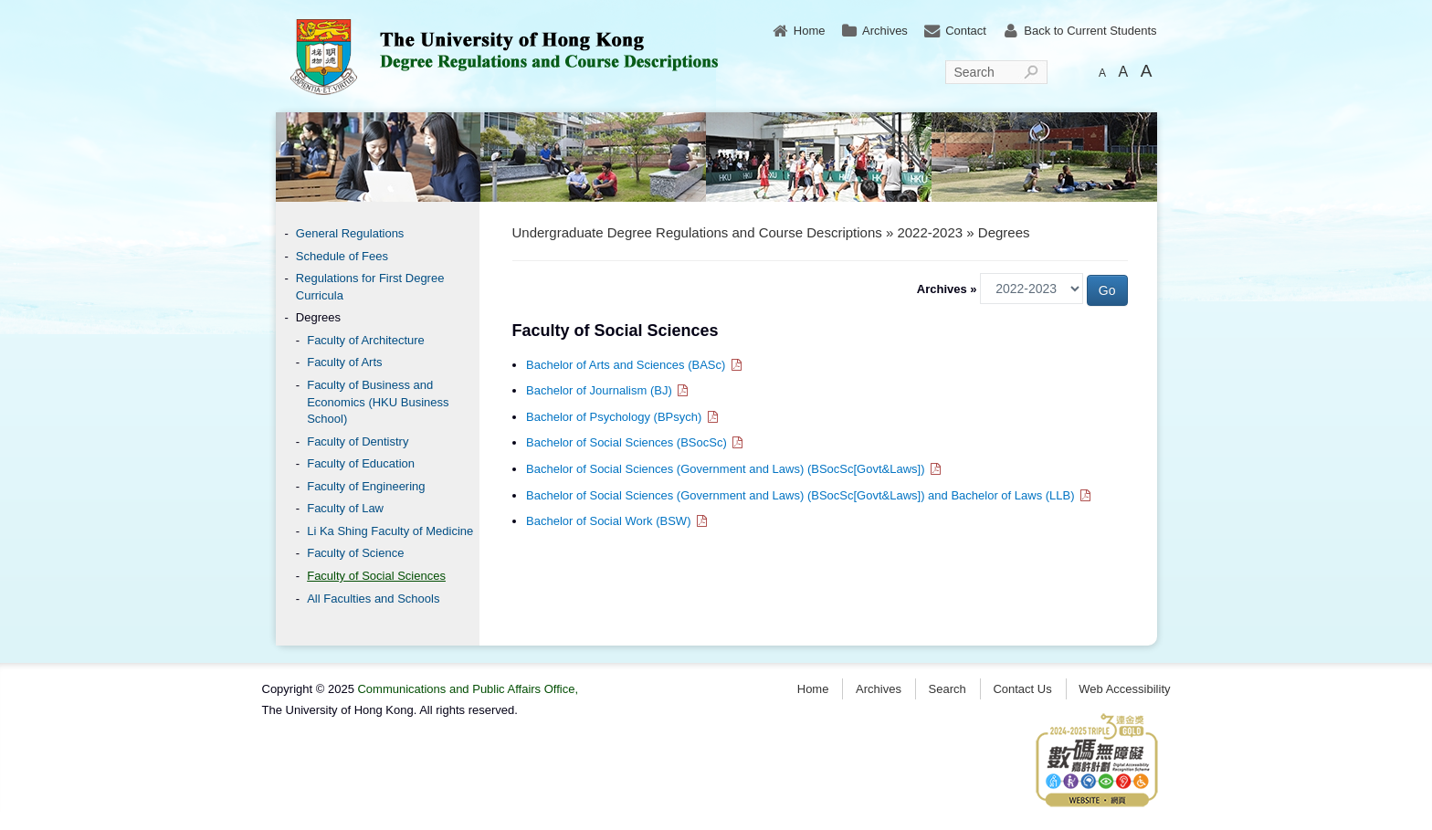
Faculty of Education (361, 463)
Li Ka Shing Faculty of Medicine (390, 531)
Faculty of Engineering (366, 486)
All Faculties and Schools (373, 598)
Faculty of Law (345, 508)
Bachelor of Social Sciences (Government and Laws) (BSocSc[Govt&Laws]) (734, 469)
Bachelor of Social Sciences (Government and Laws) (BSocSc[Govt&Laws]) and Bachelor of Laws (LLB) (809, 495)
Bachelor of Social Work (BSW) (617, 521)
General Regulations (350, 233)
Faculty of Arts (344, 362)
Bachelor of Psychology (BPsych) (623, 417)
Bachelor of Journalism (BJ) (608, 390)
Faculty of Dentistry (357, 441)
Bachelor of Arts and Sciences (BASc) (634, 365)
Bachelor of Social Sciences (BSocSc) (635, 442)
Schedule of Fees (342, 256)
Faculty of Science (355, 553)
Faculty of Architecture (366, 340)
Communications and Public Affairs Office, (467, 689)
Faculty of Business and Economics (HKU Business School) (377, 402)
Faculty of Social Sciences (376, 576)
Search (974, 72)
